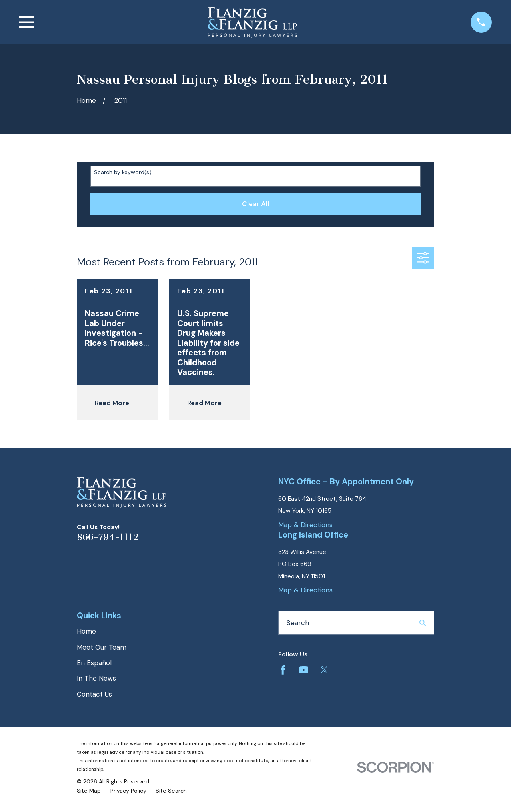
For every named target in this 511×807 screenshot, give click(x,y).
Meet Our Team (101, 647)
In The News (96, 678)
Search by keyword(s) (123, 172)
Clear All (255, 203)
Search (298, 622)
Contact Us (94, 694)
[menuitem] (89, 791)
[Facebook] (283, 670)
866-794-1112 (108, 537)
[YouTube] (304, 670)
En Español (94, 662)
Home (86, 631)
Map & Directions (305, 524)
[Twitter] (324, 670)
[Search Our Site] (422, 623)
